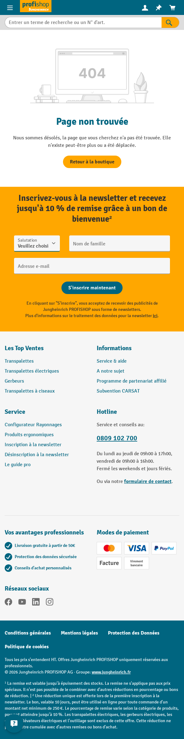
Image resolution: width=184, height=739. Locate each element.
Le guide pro (18, 465)
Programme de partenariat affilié (132, 381)
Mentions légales (79, 633)
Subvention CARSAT (118, 391)
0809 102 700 (117, 438)
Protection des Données (133, 633)
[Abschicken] (92, 288)
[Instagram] (49, 603)
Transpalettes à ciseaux (30, 391)
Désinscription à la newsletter (37, 455)
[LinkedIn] (36, 603)
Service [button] (15, 412)
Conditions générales (28, 633)
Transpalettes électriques (32, 371)
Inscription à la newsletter (33, 445)
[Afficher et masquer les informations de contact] (14, 723)
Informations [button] (114, 348)
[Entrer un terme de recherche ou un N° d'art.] (83, 22)
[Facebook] (8, 603)
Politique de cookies (27, 647)
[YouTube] (22, 603)
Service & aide (112, 361)
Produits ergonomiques (29, 435)
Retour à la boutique (92, 162)
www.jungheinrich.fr (111, 672)
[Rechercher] (170, 22)
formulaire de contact (148, 481)
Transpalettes (19, 361)
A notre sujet (110, 371)
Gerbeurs (14, 381)
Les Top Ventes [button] (24, 348)
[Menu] (10, 7)
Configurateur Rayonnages (33, 425)
